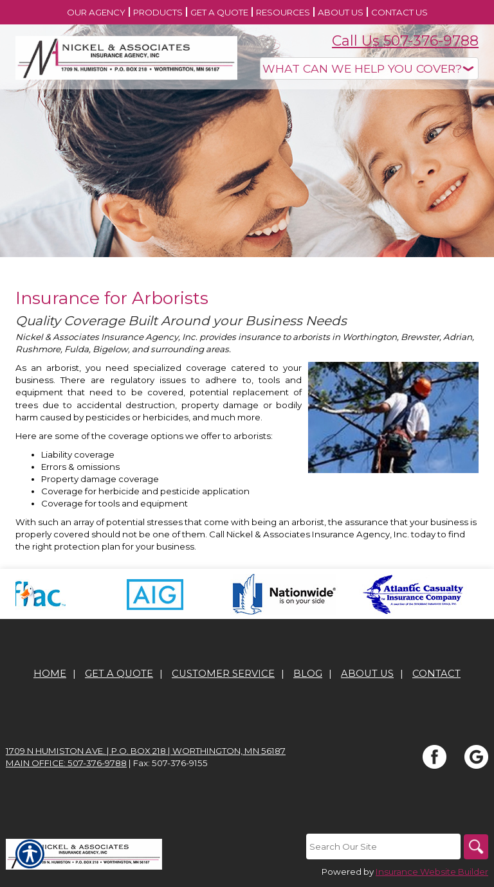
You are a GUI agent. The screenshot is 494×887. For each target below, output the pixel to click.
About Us (367, 673)
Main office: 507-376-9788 (66, 763)
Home (49, 673)
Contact (436, 673)
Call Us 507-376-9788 (405, 40)
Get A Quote (119, 673)
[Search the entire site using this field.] (382, 846)
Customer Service (223, 673)
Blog (307, 673)
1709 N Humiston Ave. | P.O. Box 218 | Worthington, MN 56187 (146, 751)
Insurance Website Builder (432, 871)
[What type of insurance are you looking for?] (369, 68)
